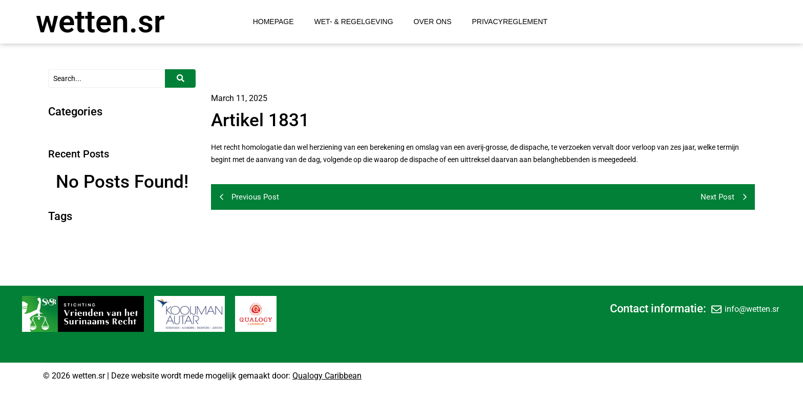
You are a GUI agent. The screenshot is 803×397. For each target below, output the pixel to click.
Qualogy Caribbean (327, 376)
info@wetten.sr (752, 309)
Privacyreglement (509, 21)
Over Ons (433, 21)
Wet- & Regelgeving (353, 21)
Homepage (273, 21)
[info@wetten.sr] (716, 308)
